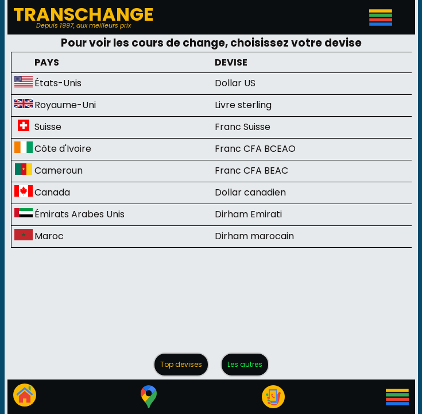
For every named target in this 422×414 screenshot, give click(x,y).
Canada (52, 192)
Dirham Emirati (248, 214)
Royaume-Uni (65, 105)
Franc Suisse (242, 126)
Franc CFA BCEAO (255, 148)
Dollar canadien (250, 192)
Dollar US (235, 83)
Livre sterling (243, 105)
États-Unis (58, 83)
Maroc (49, 236)
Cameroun (58, 170)
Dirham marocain (254, 236)
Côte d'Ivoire (62, 148)
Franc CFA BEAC (251, 170)
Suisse (47, 126)
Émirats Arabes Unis (79, 214)
